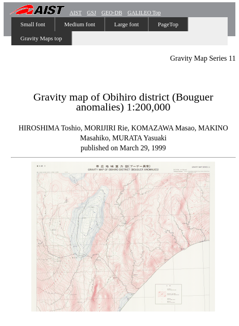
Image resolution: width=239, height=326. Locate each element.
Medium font (79, 24)
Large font (126, 24)
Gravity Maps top (41, 38)
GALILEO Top (144, 13)
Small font (32, 24)
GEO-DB (112, 13)
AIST (75, 13)
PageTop (168, 24)
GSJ (91, 13)
